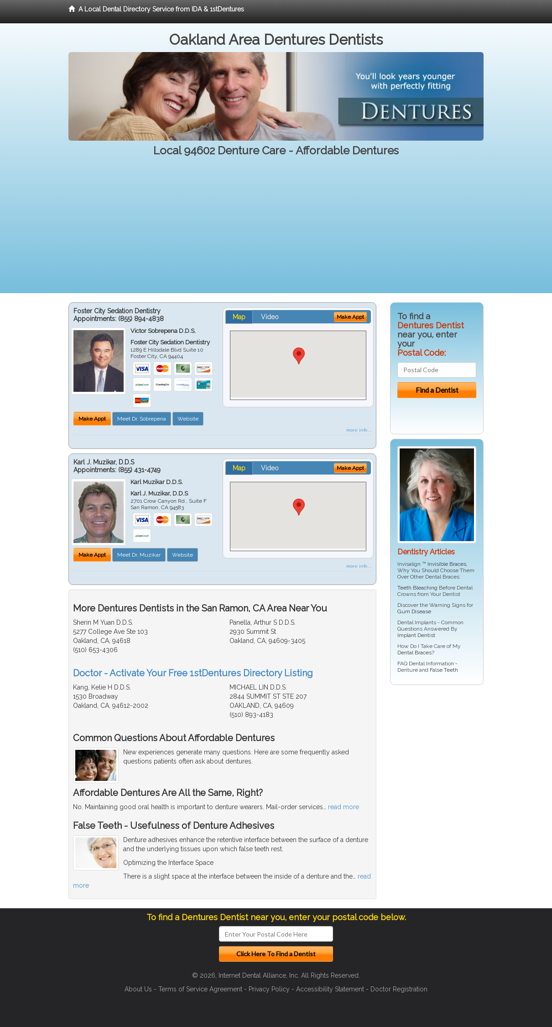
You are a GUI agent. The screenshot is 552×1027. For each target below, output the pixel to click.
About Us (138, 989)
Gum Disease (414, 611)
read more (343, 807)
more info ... (358, 429)
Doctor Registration (398, 989)
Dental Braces (414, 652)
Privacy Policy (269, 989)
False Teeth (444, 670)
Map (239, 317)
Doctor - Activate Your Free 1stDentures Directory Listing (193, 673)
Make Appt (92, 419)
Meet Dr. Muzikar (139, 555)
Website (187, 419)
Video (270, 317)
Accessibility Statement (330, 989)
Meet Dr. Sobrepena (141, 419)
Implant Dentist (416, 635)
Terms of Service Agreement (200, 989)
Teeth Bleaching (417, 588)
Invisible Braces (446, 564)
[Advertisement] (276, 229)
